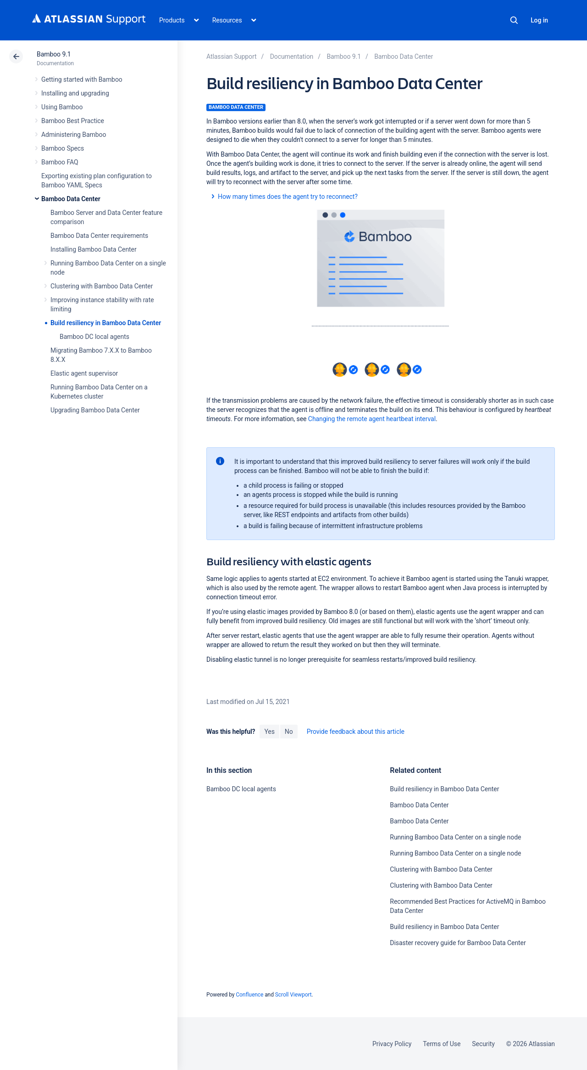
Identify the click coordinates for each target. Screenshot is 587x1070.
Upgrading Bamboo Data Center (95, 410)
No (289, 731)
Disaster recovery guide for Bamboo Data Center (458, 942)
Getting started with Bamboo (81, 79)
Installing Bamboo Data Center (93, 249)
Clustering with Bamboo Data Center (101, 286)
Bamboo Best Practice (72, 120)
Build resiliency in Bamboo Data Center (105, 323)
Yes (269, 731)
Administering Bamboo (73, 134)
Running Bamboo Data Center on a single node (455, 837)
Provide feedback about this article (355, 731)
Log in (539, 20)
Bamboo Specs (62, 148)
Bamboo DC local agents (94, 336)
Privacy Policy (391, 1043)
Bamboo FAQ (59, 162)
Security (483, 1043)
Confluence (249, 994)
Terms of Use (441, 1043)
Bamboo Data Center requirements (99, 235)
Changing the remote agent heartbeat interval (372, 418)
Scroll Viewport (293, 994)
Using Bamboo (62, 107)
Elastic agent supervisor (84, 373)
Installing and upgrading (75, 93)
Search (514, 20)
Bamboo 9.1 (54, 54)
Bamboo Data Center (70, 199)
